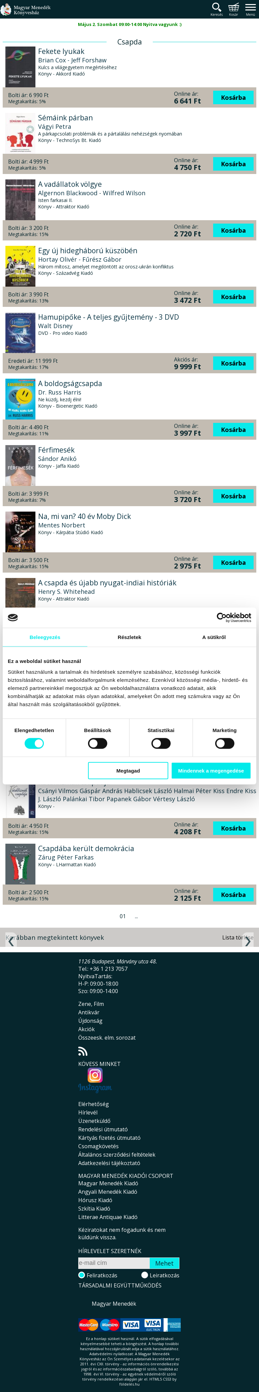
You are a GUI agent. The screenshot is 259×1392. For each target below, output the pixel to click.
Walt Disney (55, 326)
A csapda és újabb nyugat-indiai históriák (107, 582)
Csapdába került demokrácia (86, 848)
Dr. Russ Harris (59, 392)
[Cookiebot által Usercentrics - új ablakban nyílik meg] (221, 618)
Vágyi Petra (54, 126)
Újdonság (90, 1020)
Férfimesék (56, 450)
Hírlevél (87, 1112)
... (136, 916)
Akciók (86, 1029)
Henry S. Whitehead (66, 591)
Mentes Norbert (61, 525)
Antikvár (88, 1012)
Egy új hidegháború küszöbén (87, 250)
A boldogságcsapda (70, 383)
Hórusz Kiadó (95, 1200)
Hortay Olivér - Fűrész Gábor (79, 259)
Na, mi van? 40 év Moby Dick (84, 516)
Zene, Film (91, 1004)
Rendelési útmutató (103, 1129)
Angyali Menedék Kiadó (107, 1191)
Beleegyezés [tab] (45, 637)
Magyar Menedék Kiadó (108, 1183)
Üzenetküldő (94, 1121)
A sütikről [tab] (214, 637)
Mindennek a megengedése (211, 770)
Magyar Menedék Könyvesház (25, 13)
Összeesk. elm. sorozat (107, 1037)
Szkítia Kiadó (94, 1208)
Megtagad (128, 770)
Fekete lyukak (61, 51)
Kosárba (233, 97)
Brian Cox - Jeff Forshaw (72, 60)
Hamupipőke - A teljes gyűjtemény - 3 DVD (108, 317)
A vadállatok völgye (70, 184)
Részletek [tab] (129, 637)
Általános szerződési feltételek (116, 1154)
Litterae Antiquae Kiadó (108, 1217)
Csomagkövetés (98, 1146)
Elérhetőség (93, 1104)
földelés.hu (129, 1384)
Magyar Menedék (114, 1303)
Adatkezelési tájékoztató (109, 1163)
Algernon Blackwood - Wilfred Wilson (91, 193)
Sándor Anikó (57, 459)
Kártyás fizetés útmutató (109, 1137)
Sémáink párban (65, 117)
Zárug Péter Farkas (66, 857)
